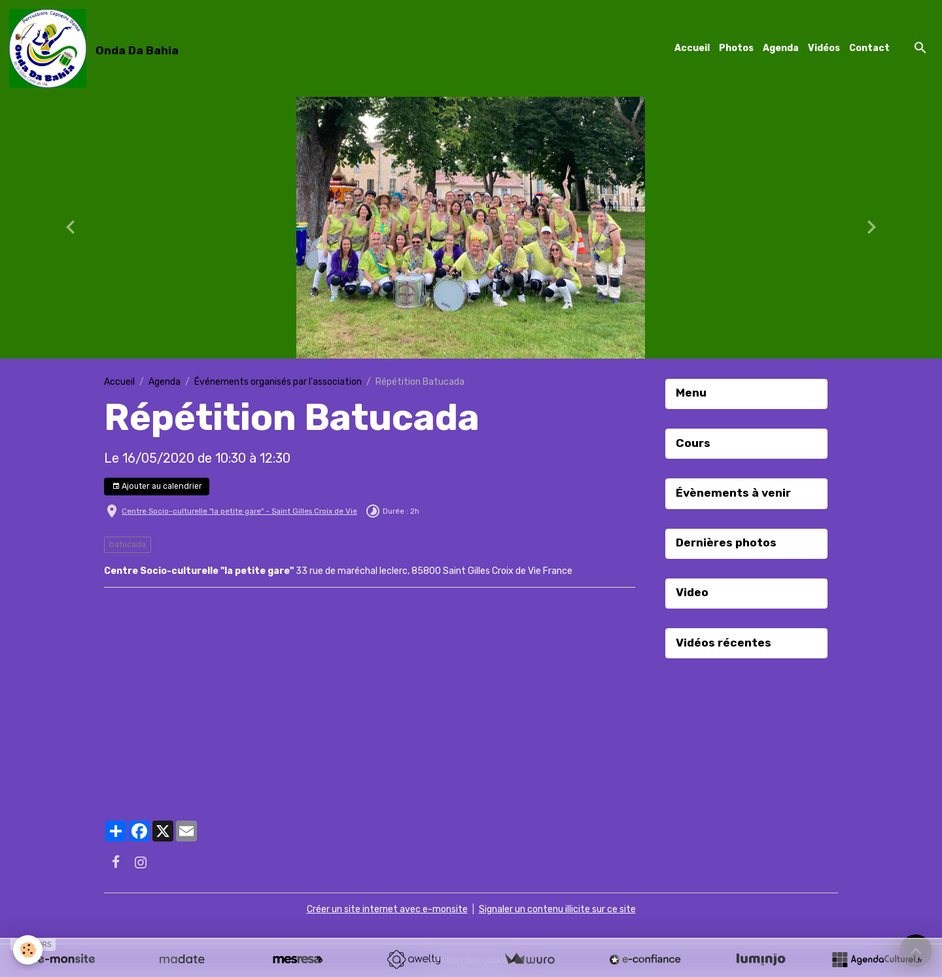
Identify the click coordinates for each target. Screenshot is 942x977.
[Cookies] (28, 950)
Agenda (781, 48)
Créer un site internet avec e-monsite (387, 909)
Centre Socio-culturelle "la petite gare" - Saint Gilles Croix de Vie (239, 511)
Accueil (692, 48)
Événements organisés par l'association (278, 381)
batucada (127, 544)
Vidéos (824, 48)
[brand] (96, 48)
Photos (736, 48)
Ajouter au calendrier (157, 486)
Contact (869, 48)
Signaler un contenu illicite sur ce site (557, 909)
